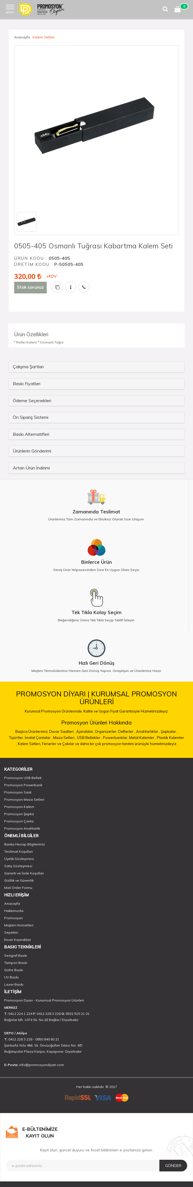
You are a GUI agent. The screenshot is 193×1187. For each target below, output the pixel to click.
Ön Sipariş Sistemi (30, 417)
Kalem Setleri (44, 37)
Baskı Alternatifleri (31, 434)
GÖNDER (173, 1165)
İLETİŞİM (12, 991)
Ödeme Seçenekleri (32, 400)
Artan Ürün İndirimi (31, 468)
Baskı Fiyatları (26, 383)
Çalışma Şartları (28, 366)
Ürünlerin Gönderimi (32, 451)
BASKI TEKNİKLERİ (22, 946)
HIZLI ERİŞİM (16, 894)
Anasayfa (22, 37)
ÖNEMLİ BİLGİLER (21, 835)
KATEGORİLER (18, 769)
